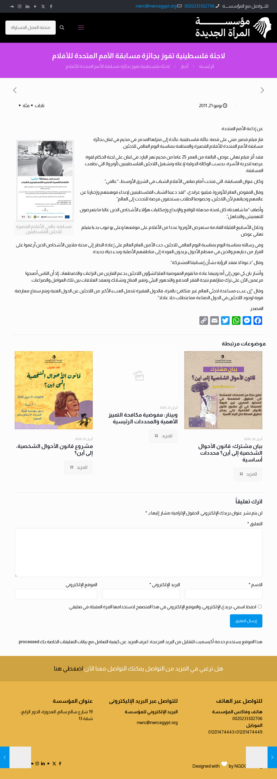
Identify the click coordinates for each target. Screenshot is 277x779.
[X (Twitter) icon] (43, 6)
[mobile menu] (80, 27)
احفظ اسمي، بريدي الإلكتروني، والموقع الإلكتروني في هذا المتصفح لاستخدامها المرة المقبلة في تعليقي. (162, 606)
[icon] (12, 6)
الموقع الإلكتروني (81, 584)
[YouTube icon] (35, 6)
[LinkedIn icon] (27, 6)
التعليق (254, 523)
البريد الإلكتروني (164, 584)
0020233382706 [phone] (199, 6)
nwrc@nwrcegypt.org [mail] (156, 6)
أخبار (184, 66)
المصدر (256, 308)
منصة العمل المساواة (30, 27)
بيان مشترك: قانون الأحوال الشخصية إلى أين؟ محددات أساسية (230, 453)
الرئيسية (206, 66)
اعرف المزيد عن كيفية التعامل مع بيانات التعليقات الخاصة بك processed (83, 641)
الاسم (255, 584)
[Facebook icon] (51, 6)
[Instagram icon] (20, 6)
